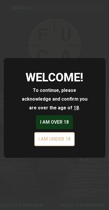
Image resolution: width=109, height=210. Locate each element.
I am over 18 (54, 122)
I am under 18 (54, 139)
